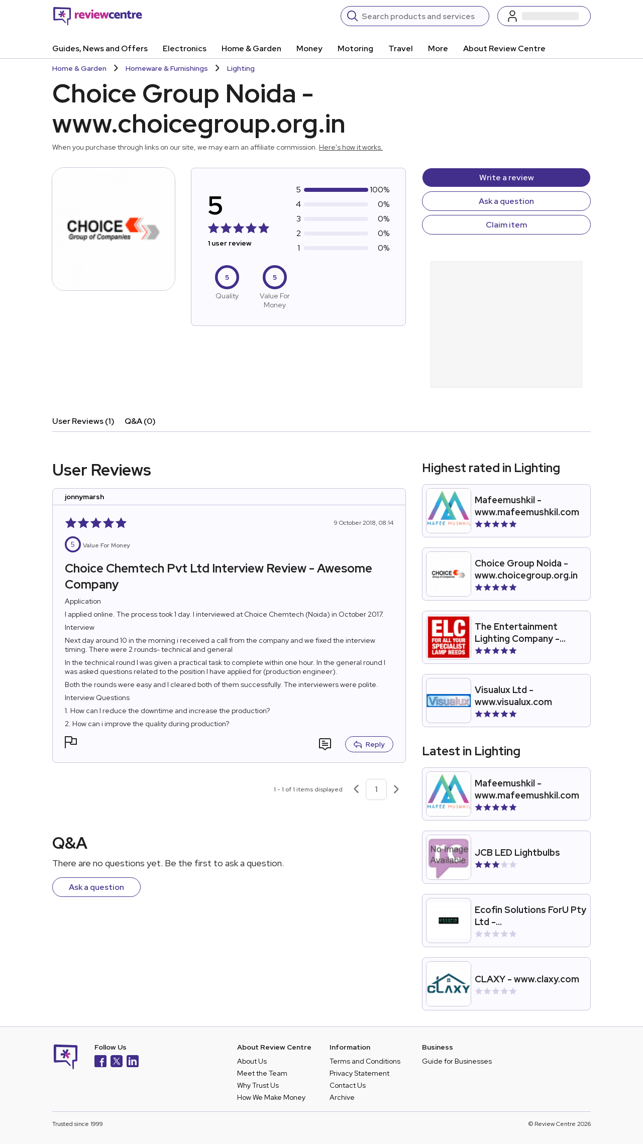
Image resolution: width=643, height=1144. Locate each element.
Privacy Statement (359, 1073)
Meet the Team (262, 1073)
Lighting (241, 68)
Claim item (506, 224)
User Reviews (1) (83, 421)
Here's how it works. (351, 147)
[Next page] (396, 789)
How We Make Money (271, 1097)
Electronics (184, 48)
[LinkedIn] (133, 1062)
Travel (400, 48)
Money (309, 48)
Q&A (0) (140, 421)
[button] (71, 743)
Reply (369, 744)
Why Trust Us (258, 1085)
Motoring (355, 48)
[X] (117, 1062)
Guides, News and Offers (100, 48)
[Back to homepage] (97, 16)
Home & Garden (251, 48)
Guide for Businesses (457, 1061)
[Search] (422, 16)
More (438, 48)
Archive (342, 1097)
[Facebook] (100, 1062)
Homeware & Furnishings (167, 68)
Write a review (506, 177)
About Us (252, 1061)
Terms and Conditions (365, 1061)
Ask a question (506, 201)
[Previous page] (356, 789)
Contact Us (348, 1085)
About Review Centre (504, 48)
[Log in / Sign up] (544, 16)
